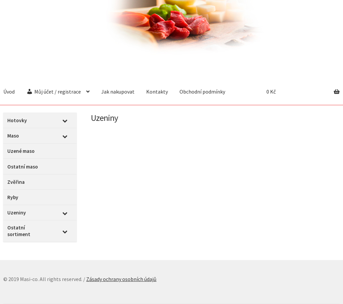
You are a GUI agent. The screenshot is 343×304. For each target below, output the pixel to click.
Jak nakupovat (118, 91)
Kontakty (157, 91)
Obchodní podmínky (202, 91)
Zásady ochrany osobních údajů (121, 279)
